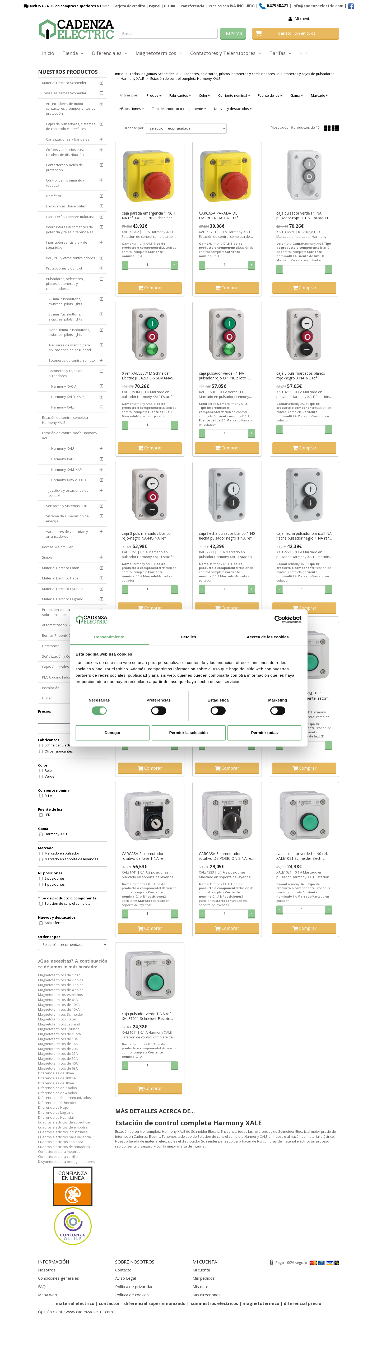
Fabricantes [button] (180, 95)
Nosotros (46, 1270)
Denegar (112, 732)
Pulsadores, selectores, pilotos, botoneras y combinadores (65, 283)
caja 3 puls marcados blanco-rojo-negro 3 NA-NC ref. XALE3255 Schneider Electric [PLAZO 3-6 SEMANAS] (301, 375)
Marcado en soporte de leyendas (71, 859)
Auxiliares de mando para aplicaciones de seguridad (70, 347)
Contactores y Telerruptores (225, 53)
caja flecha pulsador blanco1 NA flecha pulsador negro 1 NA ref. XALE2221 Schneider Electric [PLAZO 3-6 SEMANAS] (304, 536)
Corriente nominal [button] (234, 95)
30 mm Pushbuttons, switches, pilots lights (65, 317)
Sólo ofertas (54, 922)
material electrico (75, 1303)
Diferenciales (109, 53)
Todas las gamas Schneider (64, 93)
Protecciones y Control (64, 268)
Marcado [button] (319, 95)
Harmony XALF (62, 448)
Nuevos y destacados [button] (233, 108)
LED (47, 814)
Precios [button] (154, 95)
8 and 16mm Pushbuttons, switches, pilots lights (69, 332)
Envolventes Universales (66, 206)
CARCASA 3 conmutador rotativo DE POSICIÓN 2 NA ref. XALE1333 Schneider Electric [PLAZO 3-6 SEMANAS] (226, 856)
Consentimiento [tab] (109, 637)
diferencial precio (302, 1303)
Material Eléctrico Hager (61, 578)
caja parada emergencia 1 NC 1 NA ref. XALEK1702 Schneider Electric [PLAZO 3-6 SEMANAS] (149, 215)
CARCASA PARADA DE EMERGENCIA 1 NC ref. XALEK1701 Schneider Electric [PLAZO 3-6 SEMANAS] (224, 215)
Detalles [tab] (188, 637)
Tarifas (280, 53)
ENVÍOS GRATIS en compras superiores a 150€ (65, 5)
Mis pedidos (204, 1278)
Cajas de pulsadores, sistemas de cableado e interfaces (70, 126)
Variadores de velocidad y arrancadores (67, 534)
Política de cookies (132, 1294)
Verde (49, 776)
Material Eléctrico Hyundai (62, 588)
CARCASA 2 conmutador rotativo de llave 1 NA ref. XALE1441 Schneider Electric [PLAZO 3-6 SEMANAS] (146, 856)
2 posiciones (55, 878)
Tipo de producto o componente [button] (179, 108)
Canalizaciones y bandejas (67, 139)
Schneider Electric (59, 745)
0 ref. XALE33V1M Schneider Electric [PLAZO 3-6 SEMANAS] (148, 375)
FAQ (42, 1286)
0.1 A (48, 795)
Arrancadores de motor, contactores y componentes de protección (71, 108)
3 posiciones (55, 884)
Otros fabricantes (59, 751)
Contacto (123, 1270)
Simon (47, 557)
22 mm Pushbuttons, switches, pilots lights (65, 301)
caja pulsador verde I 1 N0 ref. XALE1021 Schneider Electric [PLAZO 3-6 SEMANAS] (302, 856)
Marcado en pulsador (62, 853)
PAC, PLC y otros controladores (70, 258)
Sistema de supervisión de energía (67, 518)
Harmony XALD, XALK (68, 396)
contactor (109, 1303)
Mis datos (202, 1286)
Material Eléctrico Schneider (64, 82)
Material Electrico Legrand (62, 599)
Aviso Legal (125, 1278)
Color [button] (204, 95)
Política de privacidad (134, 1286)
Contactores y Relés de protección (64, 167)
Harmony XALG (63, 459)
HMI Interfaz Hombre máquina (70, 216)
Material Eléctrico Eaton (60, 567)
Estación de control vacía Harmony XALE (69, 435)
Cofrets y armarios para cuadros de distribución (65, 152)
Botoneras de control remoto (72, 360)
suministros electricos (214, 1303)
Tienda (73, 53)
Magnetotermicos (159, 53)
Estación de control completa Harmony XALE (65, 420)
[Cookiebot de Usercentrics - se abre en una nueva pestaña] (278, 620)
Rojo (48, 770)
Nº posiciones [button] (131, 108)
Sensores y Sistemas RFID (66, 505)
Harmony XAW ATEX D (68, 479)
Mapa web (47, 1294)
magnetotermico (261, 1303)
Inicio (48, 53)
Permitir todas (264, 732)
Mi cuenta (303, 18)
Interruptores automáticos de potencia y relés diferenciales (70, 229)
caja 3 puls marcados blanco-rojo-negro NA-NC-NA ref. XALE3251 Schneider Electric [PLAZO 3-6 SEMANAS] (147, 536)
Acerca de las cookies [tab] (268, 637)
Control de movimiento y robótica (65, 183)
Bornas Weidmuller (57, 547)
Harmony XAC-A (63, 386)
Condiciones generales (58, 1278)
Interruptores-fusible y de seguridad (66, 245)
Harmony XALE (63, 407)
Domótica (53, 195)
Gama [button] (296, 95)
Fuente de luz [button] (270, 95)
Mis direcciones (207, 1294)
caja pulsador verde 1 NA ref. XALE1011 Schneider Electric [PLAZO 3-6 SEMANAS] (146, 1016)
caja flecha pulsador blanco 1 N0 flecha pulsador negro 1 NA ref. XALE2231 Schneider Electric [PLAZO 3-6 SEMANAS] (227, 536)
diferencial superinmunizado (154, 1303)
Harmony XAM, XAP (66, 469)
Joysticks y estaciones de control (69, 493)
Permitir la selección (188, 732)
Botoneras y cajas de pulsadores (65, 373)
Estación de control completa (68, 903)
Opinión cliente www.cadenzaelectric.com (75, 1311)
